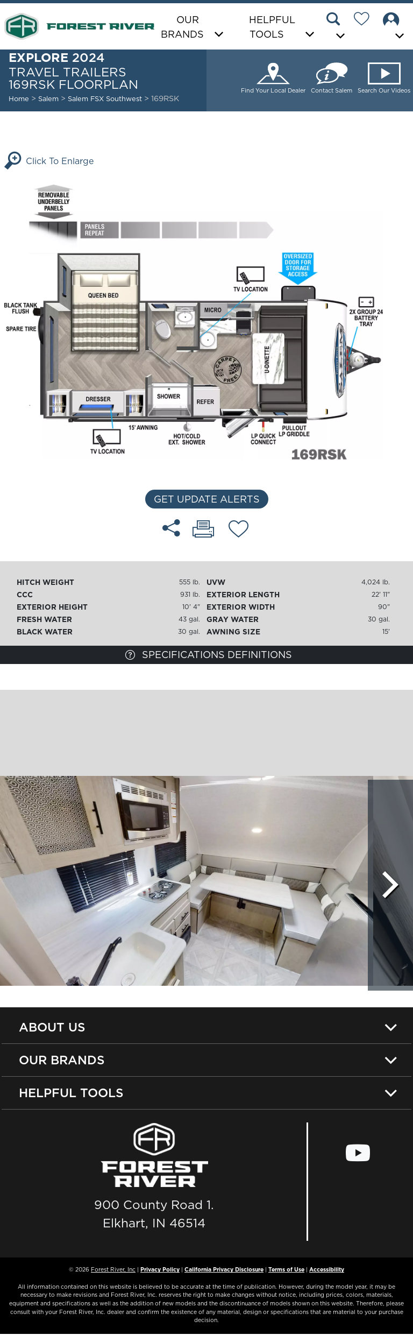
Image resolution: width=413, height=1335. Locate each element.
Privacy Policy (160, 1270)
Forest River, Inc (113, 1270)
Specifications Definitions (208, 654)
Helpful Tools (71, 1094)
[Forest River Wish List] (366, 20)
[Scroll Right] (390, 883)
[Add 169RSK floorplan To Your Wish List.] (238, 530)
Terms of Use (286, 1270)
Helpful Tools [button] (272, 27)
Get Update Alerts (207, 499)
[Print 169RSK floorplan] (203, 530)
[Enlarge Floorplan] (206, 321)
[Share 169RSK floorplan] (171, 527)
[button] (337, 27)
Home (19, 98)
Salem (48, 98)
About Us (52, 1027)
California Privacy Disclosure (224, 1270)
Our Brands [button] (182, 27)
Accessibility (326, 1270)
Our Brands (62, 1060)
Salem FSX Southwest (106, 98)
